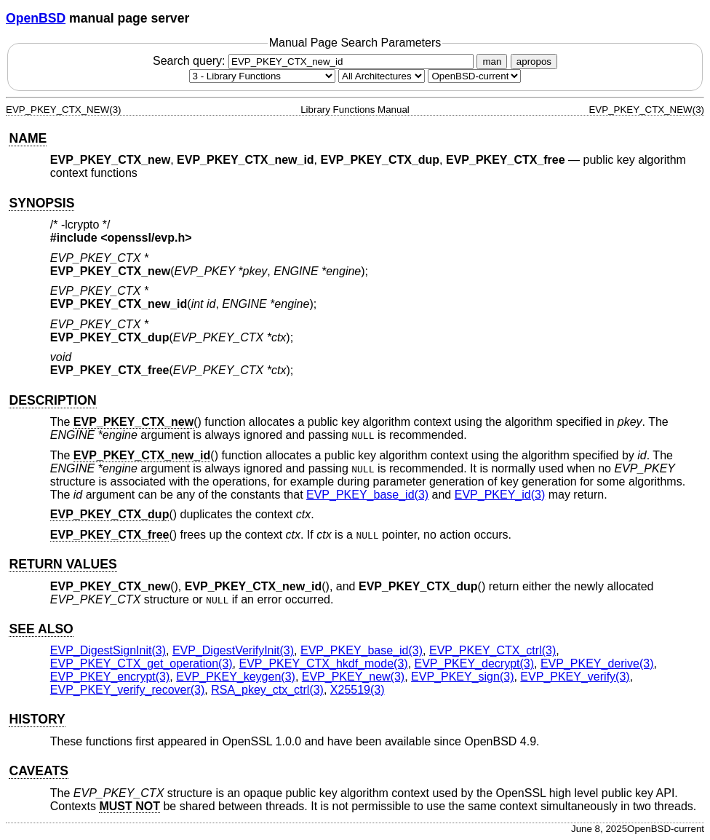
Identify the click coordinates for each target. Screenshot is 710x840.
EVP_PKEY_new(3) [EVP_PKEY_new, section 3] (353, 676)
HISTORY (37, 719)
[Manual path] (474, 76)
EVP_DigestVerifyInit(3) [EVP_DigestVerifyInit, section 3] (233, 650)
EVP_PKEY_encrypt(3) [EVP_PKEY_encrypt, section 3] (110, 676)
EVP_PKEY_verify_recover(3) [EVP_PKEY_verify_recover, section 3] (127, 690)
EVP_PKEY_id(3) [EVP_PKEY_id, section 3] (500, 494)
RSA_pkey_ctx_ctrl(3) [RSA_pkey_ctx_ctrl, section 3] (267, 690)
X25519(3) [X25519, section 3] (357, 690)
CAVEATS (38, 771)
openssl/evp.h (147, 237)
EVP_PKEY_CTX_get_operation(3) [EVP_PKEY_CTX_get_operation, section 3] (141, 663)
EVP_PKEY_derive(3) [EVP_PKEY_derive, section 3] (597, 663)
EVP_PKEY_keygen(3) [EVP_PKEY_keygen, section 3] (235, 676)
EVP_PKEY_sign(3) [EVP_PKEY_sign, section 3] (462, 676)
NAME (28, 138)
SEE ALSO (41, 629)
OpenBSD (35, 18)
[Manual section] (262, 76)
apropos (533, 61)
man (491, 61)
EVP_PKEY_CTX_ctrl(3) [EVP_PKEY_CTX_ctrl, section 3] (492, 650)
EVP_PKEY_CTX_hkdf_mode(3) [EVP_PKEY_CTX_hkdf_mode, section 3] (323, 663)
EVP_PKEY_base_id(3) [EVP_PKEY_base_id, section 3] (367, 494)
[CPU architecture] (381, 76)
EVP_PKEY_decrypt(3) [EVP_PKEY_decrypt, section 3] (475, 663)
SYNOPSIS (41, 203)
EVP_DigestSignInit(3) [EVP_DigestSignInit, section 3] (108, 650)
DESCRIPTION (52, 400)
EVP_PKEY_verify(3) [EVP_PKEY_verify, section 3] (574, 676)
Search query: (315, 61)
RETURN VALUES (62, 564)
